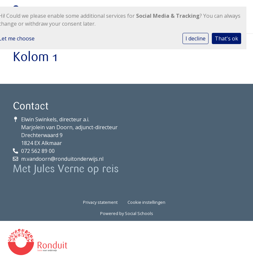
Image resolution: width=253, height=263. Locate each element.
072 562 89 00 (38, 151)
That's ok (226, 38)
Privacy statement (100, 202)
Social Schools (139, 213)
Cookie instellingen (146, 202)
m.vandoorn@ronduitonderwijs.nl (62, 158)
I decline (195, 38)
